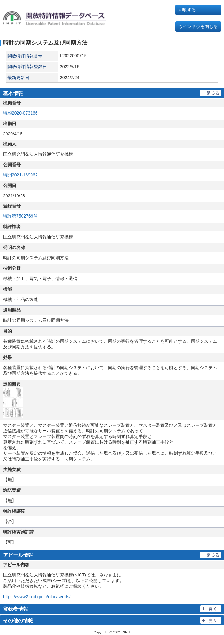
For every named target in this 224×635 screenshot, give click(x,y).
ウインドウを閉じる (198, 26)
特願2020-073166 (20, 113)
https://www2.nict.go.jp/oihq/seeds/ (37, 596)
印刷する (187, 9)
